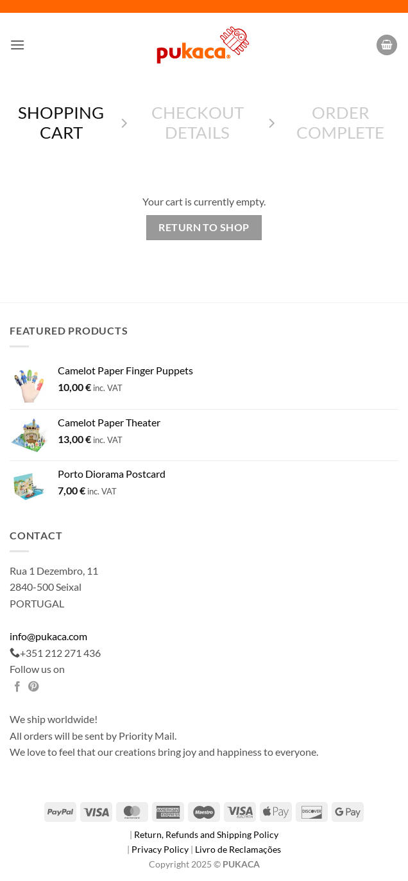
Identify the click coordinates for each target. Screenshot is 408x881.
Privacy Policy (161, 849)
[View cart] (387, 45)
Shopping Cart (61, 122)
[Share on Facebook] (17, 687)
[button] (17, 44)
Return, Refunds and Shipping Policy (206, 834)
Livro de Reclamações (238, 849)
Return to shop (204, 227)
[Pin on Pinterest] (33, 687)
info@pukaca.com (48, 636)
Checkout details (197, 122)
